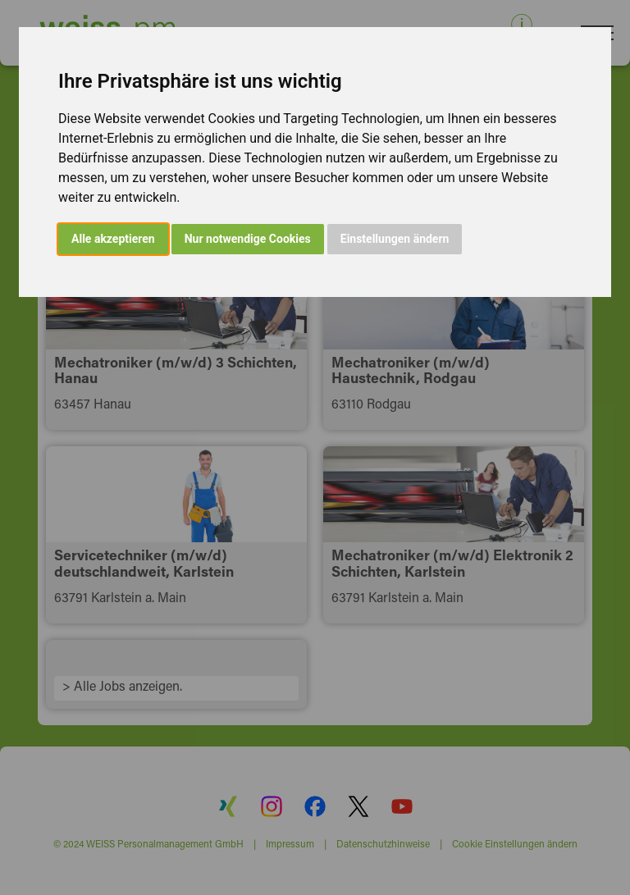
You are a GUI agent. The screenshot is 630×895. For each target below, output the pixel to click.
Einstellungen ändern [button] (395, 238)
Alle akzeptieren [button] (113, 238)
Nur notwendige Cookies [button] (248, 238)
